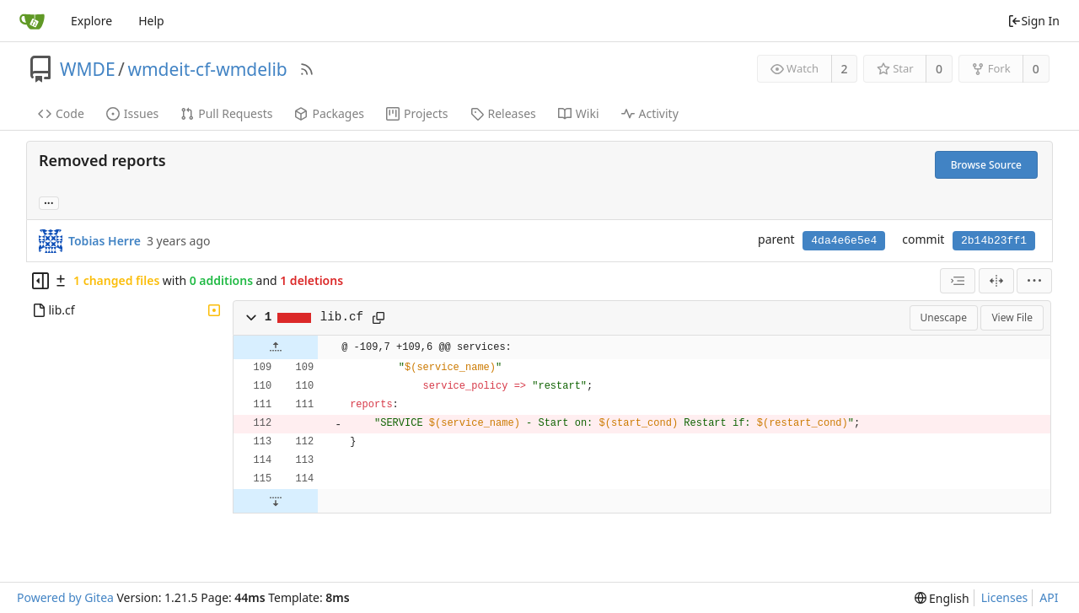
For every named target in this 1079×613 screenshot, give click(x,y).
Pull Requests (226, 113)
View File (1012, 317)
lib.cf (341, 317)
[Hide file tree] (40, 281)
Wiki (578, 113)
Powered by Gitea (65, 597)
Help (151, 21)
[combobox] (957, 280)
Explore (91, 21)
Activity (650, 113)
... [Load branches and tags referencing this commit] (49, 201)
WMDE (87, 69)
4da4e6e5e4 (844, 240)
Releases (503, 113)
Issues (132, 113)
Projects (417, 113)
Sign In (1033, 21)
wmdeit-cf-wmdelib (207, 69)
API (1048, 597)
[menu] (1034, 280)
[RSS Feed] (306, 69)
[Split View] (996, 280)
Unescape (944, 317)
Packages (329, 113)
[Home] (32, 21)
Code (61, 113)
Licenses (1004, 597)
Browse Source (986, 165)
